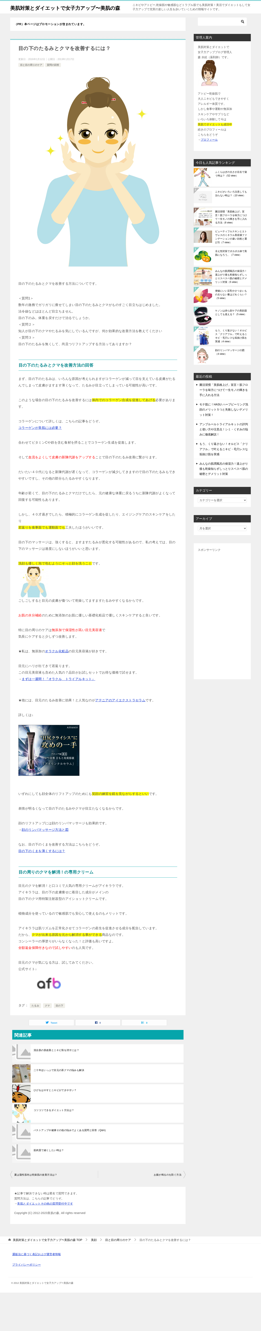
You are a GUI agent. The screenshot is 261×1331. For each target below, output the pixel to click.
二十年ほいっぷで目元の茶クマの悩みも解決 (59, 1079)
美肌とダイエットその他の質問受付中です (45, 1212)
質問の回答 (53, 74)
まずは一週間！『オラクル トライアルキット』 (58, 688)
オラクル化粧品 (57, 660)
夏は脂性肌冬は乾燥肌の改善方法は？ (35, 1183)
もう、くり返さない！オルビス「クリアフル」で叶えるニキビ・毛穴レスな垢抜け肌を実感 (231, 345)
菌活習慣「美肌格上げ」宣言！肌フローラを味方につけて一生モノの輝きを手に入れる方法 (231, 226)
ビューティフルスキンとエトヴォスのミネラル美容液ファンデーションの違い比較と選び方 (231, 246)
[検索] (222, 31)
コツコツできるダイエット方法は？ (54, 1119)
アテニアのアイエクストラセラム (120, 709)
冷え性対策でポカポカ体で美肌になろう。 (231, 262)
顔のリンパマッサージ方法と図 (45, 838)
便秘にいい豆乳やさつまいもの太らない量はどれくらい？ (231, 303)
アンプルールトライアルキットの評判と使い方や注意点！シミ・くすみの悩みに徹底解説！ (223, 438)
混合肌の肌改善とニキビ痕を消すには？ (56, 1059)
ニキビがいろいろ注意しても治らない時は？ (231, 202)
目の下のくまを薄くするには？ (41, 860)
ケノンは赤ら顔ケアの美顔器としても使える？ (231, 321)
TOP (47, 1249)
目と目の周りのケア (31, 74)
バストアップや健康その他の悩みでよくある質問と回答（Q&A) (70, 1139)
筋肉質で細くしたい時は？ (49, 1159)
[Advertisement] (222, 623)
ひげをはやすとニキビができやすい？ (55, 1099)
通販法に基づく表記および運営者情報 (36, 1263)
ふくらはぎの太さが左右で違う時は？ (231, 183)
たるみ (35, 1014)
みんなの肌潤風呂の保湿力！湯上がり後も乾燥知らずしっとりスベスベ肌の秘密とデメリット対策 (231, 285)
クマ (47, 1014)
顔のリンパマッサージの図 (229, 361)
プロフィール (209, 148)
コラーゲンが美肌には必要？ (40, 436)
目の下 (59, 1014)
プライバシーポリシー (26, 1273)
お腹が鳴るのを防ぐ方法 (167, 1183)
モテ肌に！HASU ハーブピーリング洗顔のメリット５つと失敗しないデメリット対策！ (223, 418)
